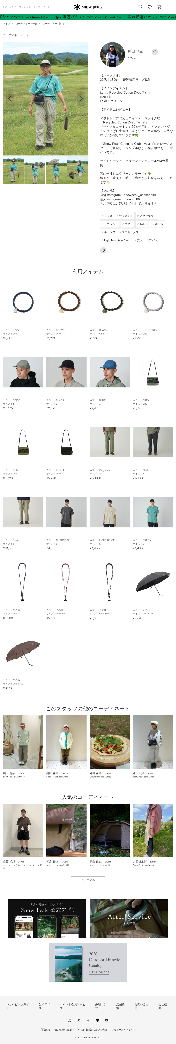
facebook (88, 1020)
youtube (107, 1020)
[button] (81, 99)
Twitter (79, 1020)
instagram (69, 1020)
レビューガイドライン (124, 1029)
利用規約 (45, 1029)
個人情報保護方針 (64, 1029)
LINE (97, 1020)
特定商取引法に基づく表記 (92, 1029)
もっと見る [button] (88, 880)
